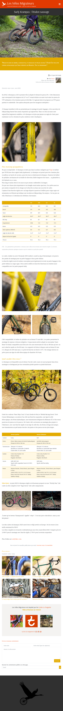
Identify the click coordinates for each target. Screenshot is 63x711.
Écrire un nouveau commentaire (10, 641)
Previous (12, 621)
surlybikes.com (16, 539)
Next (51, 621)
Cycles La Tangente (45, 607)
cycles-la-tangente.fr (28, 632)
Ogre (51, 170)
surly (13, 554)
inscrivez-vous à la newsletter (44, 545)
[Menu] (59, 4)
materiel (5, 554)
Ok (60, 667)
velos (9, 554)
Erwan (52, 78)
